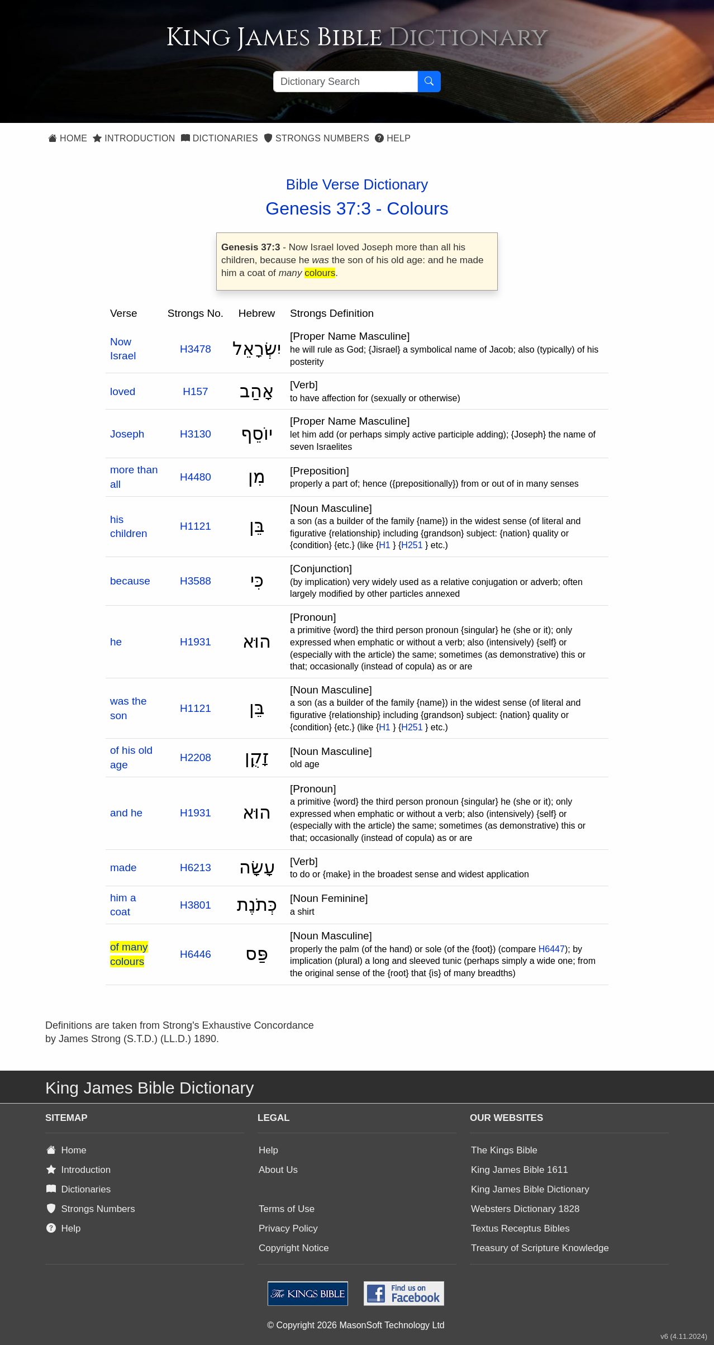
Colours (417, 208)
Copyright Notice (294, 1248)
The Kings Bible (504, 1150)
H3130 (195, 434)
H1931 (195, 642)
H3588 (195, 581)
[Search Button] (429, 81)
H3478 (195, 349)
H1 (384, 545)
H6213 (195, 867)
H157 (195, 391)
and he (126, 813)
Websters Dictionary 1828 (525, 1209)
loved (122, 391)
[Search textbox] (345, 81)
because (130, 581)
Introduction (134, 138)
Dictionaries (219, 138)
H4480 (195, 477)
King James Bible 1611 (519, 1170)
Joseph (127, 434)
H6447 (552, 949)
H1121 (195, 526)
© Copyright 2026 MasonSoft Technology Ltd (355, 1325)
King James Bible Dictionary (530, 1189)
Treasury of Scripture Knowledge (540, 1248)
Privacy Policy (288, 1228)
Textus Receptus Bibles (520, 1228)
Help (393, 138)
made (123, 867)
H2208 (195, 757)
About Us (278, 1170)
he (116, 642)
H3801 (195, 905)
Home (67, 138)
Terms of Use (287, 1209)
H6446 (195, 954)
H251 (411, 545)
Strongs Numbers (316, 138)
